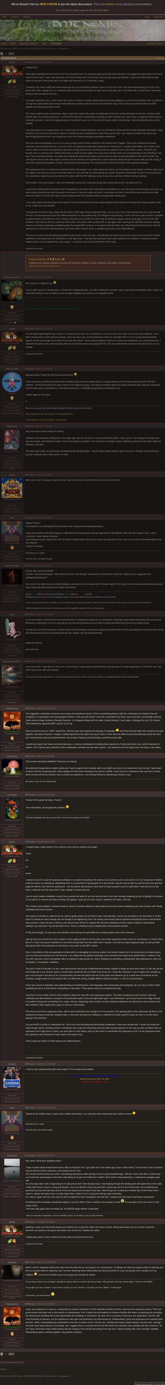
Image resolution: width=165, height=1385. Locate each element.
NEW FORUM (48, 4)
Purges (12, 1064)
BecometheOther (12, 661)
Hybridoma (12, 708)
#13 (26, 795)
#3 (26, 328)
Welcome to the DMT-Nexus (11, 49)
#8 (26, 565)
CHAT (4, 17)
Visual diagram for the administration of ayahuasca (46, 420)
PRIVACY (15, 17)
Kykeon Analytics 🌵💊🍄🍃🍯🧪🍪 (47, 259)
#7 (26, 518)
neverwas (12, 756)
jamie (12, 62)
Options (160, 58)
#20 (26, 1304)
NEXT (11, 54)
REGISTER (158, 17)
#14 (26, 841)
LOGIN (147, 17)
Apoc (12, 475)
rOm (12, 518)
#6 (26, 475)
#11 (26, 708)
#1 (26, 62)
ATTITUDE (56, 44)
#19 (26, 1262)
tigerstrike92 (12, 565)
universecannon (12, 277)
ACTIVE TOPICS (155, 44)
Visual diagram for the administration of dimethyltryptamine (49, 414)
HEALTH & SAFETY (29, 44)
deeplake (12, 1155)
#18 (26, 1222)
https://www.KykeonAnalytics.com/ (44, 266)
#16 (26, 1107)
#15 (26, 1064)
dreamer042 (12, 369)
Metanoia (12, 426)
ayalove (12, 1262)
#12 (26, 756)
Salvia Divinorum (50, 49)
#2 (26, 277)
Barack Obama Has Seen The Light (94, 1079)
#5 (26, 426)
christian (12, 795)
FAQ (4, 44)
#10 (26, 661)
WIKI (13, 44)
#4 (26, 369)
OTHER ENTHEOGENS (33, 49)
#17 (26, 1155)
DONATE (26, 17)
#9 (26, 614)
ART (45, 44)
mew (12, 614)
